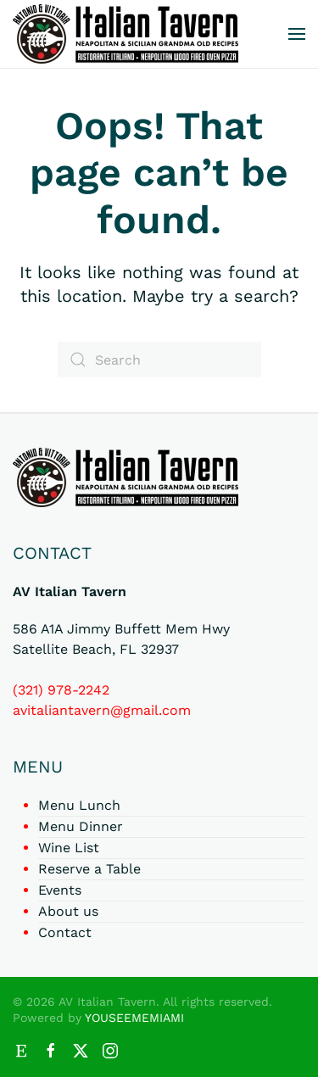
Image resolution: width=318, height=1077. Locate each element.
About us (68, 911)
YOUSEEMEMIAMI (134, 1017)
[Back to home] (125, 34)
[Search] (159, 359)
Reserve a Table (89, 869)
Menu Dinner (80, 826)
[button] (296, 34)
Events (59, 890)
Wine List (68, 848)
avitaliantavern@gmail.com (102, 710)
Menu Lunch (79, 805)
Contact (65, 932)
